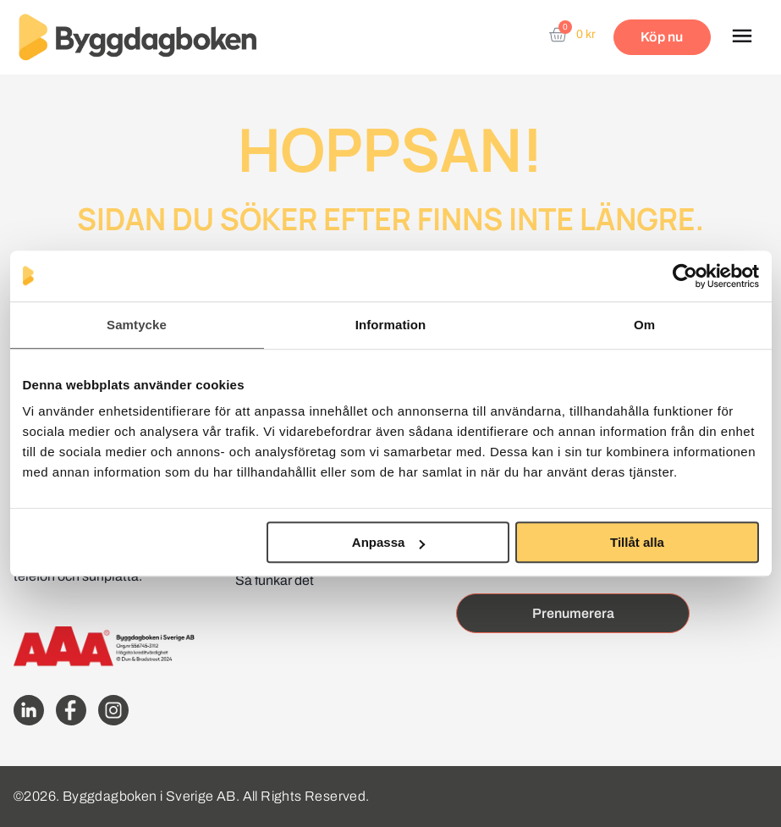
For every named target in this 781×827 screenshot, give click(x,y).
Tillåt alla (637, 542)
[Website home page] (137, 37)
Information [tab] (390, 324)
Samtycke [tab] (137, 324)
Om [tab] (644, 324)
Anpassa (389, 542)
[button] (742, 37)
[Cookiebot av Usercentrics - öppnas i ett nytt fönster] (685, 276)
